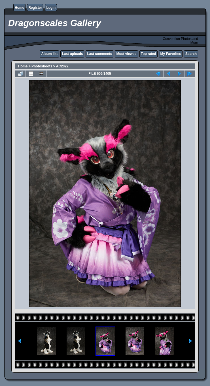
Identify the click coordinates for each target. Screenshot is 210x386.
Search (191, 54)
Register (35, 8)
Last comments (99, 54)
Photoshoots (41, 66)
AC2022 (62, 66)
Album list (49, 54)
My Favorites (170, 54)
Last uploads (72, 54)
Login (51, 8)
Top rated (148, 54)
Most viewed (126, 54)
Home (19, 8)
